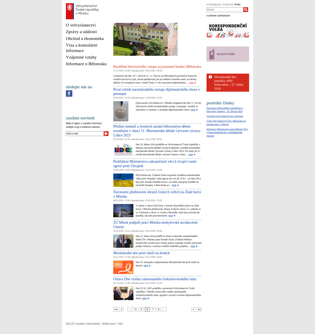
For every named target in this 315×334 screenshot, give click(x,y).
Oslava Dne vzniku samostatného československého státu (154, 279)
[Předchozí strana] (121, 309)
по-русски (227, 4)
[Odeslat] (106, 133)
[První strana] (115, 309)
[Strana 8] (158, 309)
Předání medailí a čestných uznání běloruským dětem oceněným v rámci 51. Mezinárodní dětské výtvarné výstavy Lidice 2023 (157, 130)
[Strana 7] (153, 309)
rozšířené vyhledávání (218, 15)
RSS (120, 323)
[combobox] (225, 9)
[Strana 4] (135, 309)
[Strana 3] (130, 309)
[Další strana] (193, 309)
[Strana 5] (141, 309)
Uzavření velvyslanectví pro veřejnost (225, 116)
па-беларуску (214, 4)
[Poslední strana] (199, 309)
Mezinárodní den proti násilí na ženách (141, 253)
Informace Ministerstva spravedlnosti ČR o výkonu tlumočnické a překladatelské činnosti (227, 132)
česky (237, 4)
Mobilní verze (108, 323)
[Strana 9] (164, 309)
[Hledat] (245, 9)
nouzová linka (226, 54)
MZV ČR (70, 323)
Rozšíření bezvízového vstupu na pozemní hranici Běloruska (157, 67)
